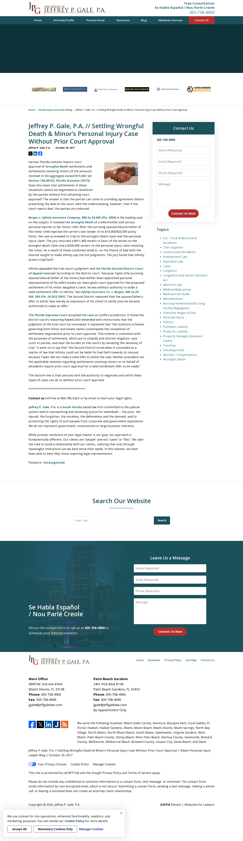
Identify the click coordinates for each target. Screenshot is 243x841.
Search (162, 520)
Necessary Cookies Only (55, 829)
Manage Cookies (104, 764)
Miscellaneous (173, 299)
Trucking (169, 345)
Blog (144, 20)
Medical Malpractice (177, 289)
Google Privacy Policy (106, 773)
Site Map (191, 660)
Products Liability (175, 331)
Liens (166, 266)
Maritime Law (172, 285)
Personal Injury (173, 317)
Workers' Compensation (180, 355)
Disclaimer (154, 660)
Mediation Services (170, 20)
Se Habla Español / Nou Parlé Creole (185, 7)
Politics (168, 322)
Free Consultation (199, 3)
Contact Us (202, 20)
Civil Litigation (173, 247)
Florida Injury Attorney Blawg (55, 109)
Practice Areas (95, 20)
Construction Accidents (179, 252)
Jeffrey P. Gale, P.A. (42, 407)
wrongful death (56, 166)
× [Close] (121, 813)
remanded (87, 319)
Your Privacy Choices (47, 764)
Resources (123, 20)
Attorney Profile (63, 20)
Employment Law (175, 257)
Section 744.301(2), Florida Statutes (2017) (58, 180)
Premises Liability (175, 327)
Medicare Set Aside (176, 294)
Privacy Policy (173, 660)
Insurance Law (173, 261)
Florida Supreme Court (51, 315)
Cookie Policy (80, 764)
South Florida (72, 407)
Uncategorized (54, 462)
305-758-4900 (202, 12)
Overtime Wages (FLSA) (179, 313)
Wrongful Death (174, 359)
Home (38, 20)
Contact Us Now (183, 213)
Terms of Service (139, 773)
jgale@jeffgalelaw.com (45, 705)
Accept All (19, 829)
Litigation (170, 271)
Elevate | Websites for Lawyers (187, 804)
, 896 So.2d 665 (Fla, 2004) (72, 217)
